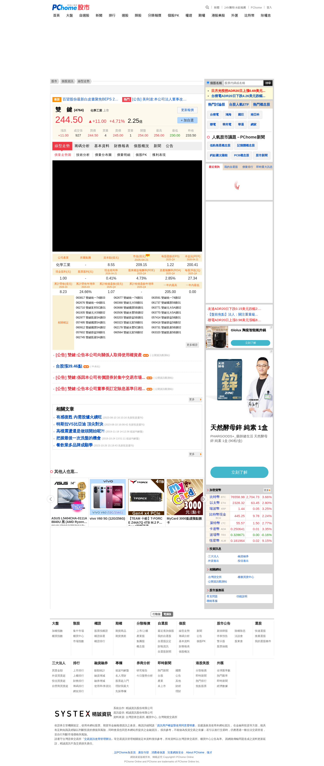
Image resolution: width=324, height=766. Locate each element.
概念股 (141, 646)
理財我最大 (122, 686)
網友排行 (78, 691)
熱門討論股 (216, 104)
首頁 (56, 15)
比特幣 (249, 15)
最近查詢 (214, 166)
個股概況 (141, 146)
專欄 (118, 663)
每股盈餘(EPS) (170, 258)
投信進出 (243, 560)
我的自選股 (231, 166)
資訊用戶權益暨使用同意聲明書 (176, 725)
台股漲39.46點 (78, 366)
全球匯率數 (223, 670)
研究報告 (142, 670)
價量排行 (247, 166)
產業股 (141, 636)
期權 (201, 15)
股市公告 (223, 623)
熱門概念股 (261, 104)
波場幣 (215, 534)
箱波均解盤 (122, 670)
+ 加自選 (187, 120)
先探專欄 (120, 691)
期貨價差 (120, 636)
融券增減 (99, 680)
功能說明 (241, 596)
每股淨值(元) (192, 272)
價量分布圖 (103, 155)
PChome (256, 7)
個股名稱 (216, 83)
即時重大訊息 (264, 166)
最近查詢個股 (166, 630)
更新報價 (187, 110)
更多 (192, 399)
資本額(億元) (111, 257)
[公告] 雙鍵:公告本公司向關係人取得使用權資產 (113, 355)
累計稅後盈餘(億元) (111, 285)
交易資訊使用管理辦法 (97, 739)
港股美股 (218, 15)
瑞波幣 (214, 508)
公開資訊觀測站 (217, 581)
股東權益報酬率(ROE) (141, 272)
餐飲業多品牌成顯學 (74, 445)
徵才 (209, 752)
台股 (160, 675)
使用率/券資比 (102, 686)
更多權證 (192, 344)
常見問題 (212, 596)
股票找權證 (101, 630)
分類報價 (154, 15)
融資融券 (243, 556)
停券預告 (222, 636)
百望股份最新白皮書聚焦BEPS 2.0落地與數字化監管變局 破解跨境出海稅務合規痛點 (91, 99)
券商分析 (143, 663)
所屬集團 (85, 257)
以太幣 (215, 503)
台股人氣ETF (239, 104)
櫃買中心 (78, 636)
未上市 (162, 686)
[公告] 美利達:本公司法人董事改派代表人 (160, 99)
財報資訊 (163, 646)
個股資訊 (67, 81)
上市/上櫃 (142, 630)
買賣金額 (57, 670)
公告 (169, 146)
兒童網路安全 (175, 752)
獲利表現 (159, 155)
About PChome (195, 752)
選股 (125, 15)
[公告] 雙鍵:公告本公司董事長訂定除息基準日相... (114, 388)
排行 (112, 15)
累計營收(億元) (63, 285)
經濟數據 (222, 686)
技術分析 (83, 155)
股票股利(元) (85, 271)
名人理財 (120, 675)
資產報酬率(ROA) (170, 272)
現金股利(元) (63, 271)
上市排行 (78, 670)
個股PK (173, 15)
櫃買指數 (57, 636)
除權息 (266, 15)
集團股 (141, 641)
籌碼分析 (82, 146)
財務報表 (121, 146)
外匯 (234, 15)
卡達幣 (214, 529)
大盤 (69, 15)
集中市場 (78, 630)
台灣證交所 (215, 577)
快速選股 (260, 630)
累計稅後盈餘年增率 (141, 285)
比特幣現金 (217, 514)
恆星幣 (214, 540)
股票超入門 (122, 680)
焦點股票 (201, 686)
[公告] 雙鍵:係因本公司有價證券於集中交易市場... (114, 377)
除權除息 (240, 630)
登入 (269, 7)
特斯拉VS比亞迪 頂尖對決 (79, 424)
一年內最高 (170, 285)
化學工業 (96, 110)
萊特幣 (215, 523)
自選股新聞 (164, 651)
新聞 (216, 7)
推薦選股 (260, 636)
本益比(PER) (192, 258)
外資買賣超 (58, 675)
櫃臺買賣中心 (246, 577)
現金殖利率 (111, 272)
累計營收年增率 (85, 285)
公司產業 (63, 257)
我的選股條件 (263, 641)
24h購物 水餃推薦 (235, 7)
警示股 (221, 641)
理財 (178, 691)
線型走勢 (62, 146)
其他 (178, 680)
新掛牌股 (222, 630)
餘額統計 (99, 670)
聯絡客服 (212, 600)
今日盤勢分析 (145, 675)
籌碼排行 (78, 686)
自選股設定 (164, 641)
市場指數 (78, 641)
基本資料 (102, 146)
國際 (178, 670)
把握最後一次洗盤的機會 (78, 438)
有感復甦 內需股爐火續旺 (79, 417)
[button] (203, 499)
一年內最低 (192, 285)
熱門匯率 (222, 675)
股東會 (239, 641)
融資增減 (99, 675)
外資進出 (213, 560)
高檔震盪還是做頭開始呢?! (80, 431)
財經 (178, 686)
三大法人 (213, 556)
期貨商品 (120, 630)
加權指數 (57, 630)
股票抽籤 (222, 646)
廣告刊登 (143, 752)
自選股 (84, 15)
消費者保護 (158, 752)
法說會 (239, 636)
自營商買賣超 (60, 686)
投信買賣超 (58, 680)
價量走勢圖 (62, 155)
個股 (182, 623)
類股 (138, 15)
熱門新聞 (163, 670)
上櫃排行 (78, 675)
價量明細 (123, 155)
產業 (160, 680)
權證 (188, 15)
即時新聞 (164, 663)
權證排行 (99, 641)
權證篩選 (99, 636)
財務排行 (78, 680)
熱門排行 (201, 680)
